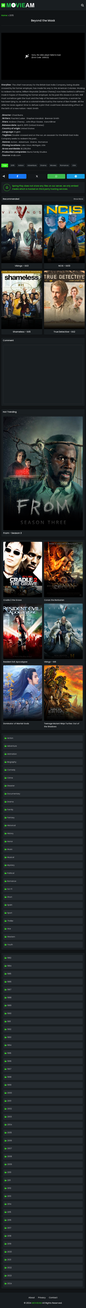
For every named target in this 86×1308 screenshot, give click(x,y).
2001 (9, 1101)
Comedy (11, 770)
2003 (9, 1116)
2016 (9, 1220)
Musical (10, 857)
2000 (9, 1093)
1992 (9, 1029)
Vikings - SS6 (50, 661)
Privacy (42, 1297)
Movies (53, 165)
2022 (9, 1267)
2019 (9, 1243)
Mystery (11, 865)
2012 (9, 1188)
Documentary (13, 793)
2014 (9, 1204)
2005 (9, 1132)
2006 (9, 1140)
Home (4, 15)
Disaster (11, 785)
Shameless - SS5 (22, 331)
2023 (9, 1275)
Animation (12, 754)
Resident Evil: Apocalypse (15, 661)
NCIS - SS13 (64, 265)
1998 (9, 1077)
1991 (9, 1021)
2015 (11, 15)
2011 (9, 1180)
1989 (9, 1005)
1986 (9, 981)
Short (9, 897)
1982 (9, 958)
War (9, 928)
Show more (78, 199)
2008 (9, 1156)
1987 (9, 989)
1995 (9, 1053)
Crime (10, 778)
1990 (9, 1013)
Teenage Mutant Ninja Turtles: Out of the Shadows (61, 725)
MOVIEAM (36, 1302)
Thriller (10, 921)
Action (21, 165)
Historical (11, 825)
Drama (43, 165)
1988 (9, 997)
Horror (10, 841)
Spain (9, 905)
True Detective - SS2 (64, 331)
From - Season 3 (12, 533)
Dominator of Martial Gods (16, 723)
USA (74, 165)
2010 (9, 1172)
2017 (9, 1228)
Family (10, 809)
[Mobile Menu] (3, 5)
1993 (9, 1037)
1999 (9, 1085)
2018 (9, 1236)
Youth (10, 944)
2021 (9, 1259)
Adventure (32, 165)
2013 (9, 1196)
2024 (9, 1283)
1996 (9, 1061)
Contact (53, 1297)
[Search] (82, 5)
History (10, 833)
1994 (9, 1045)
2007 (9, 1148)
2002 (9, 1108)
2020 (9, 1251)
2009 (9, 1164)
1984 (9, 966)
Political (10, 873)
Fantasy (11, 817)
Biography (11, 762)
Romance (64, 165)
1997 (9, 1069)
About (31, 1297)
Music (10, 849)
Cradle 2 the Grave (12, 600)
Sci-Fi (9, 889)
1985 (9, 973)
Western (11, 936)
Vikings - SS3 (21, 265)
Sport (9, 913)
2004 (9, 1124)
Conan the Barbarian (54, 600)
